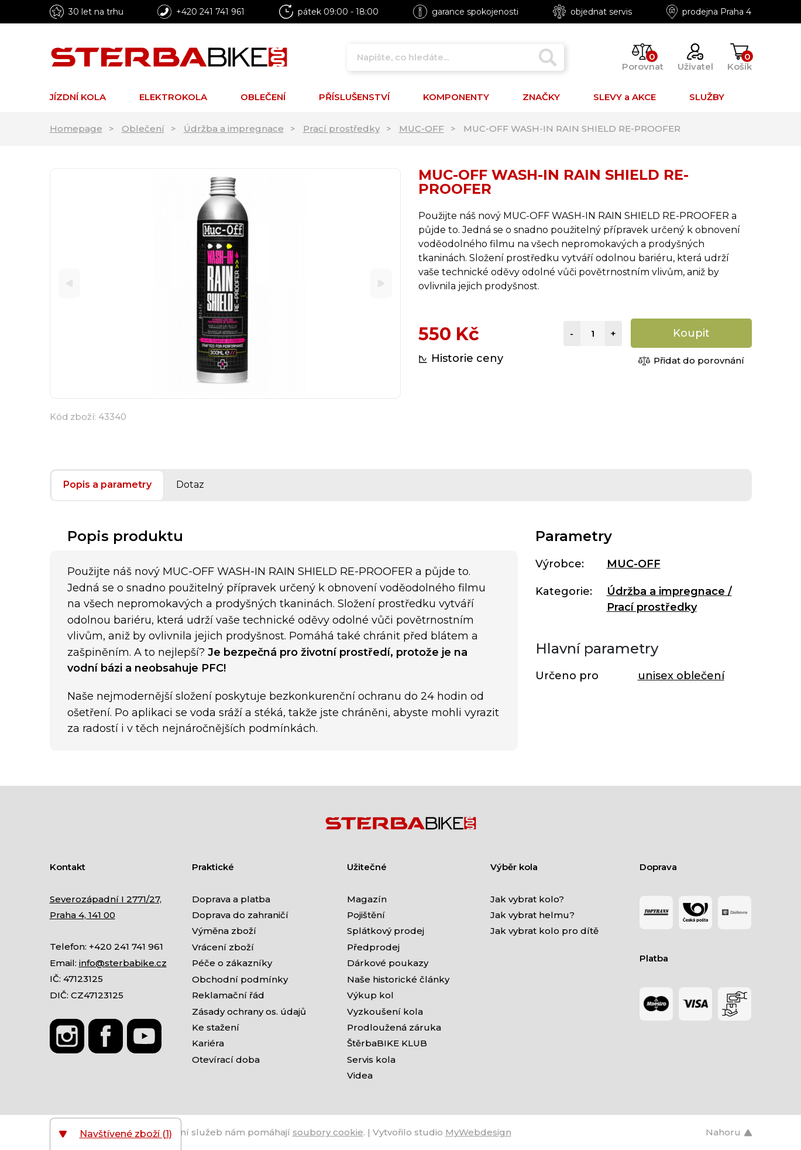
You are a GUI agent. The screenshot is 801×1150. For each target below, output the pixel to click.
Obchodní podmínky (240, 979)
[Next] (381, 284)
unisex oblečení (681, 675)
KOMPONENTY (456, 96)
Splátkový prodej (385, 930)
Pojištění (366, 914)
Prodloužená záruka (394, 1027)
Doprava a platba (231, 899)
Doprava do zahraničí (240, 914)
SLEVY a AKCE (624, 96)
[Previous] (69, 284)
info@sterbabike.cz (123, 962)
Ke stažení (215, 1027)
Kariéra (208, 1043)
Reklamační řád (228, 995)
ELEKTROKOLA (173, 96)
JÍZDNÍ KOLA (78, 96)
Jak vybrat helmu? (532, 914)
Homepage (76, 128)
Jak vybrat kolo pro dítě (544, 930)
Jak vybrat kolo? (527, 899)
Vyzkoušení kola (385, 1011)
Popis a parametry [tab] (107, 484)
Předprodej (373, 947)
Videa (360, 1075)
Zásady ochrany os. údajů (249, 1011)
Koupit (691, 333)
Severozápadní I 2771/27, (105, 899)
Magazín (367, 899)
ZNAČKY (541, 96)
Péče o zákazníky (232, 962)
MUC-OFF (421, 128)
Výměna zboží (224, 930)
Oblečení (143, 128)
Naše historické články (398, 979)
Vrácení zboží (223, 947)
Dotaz (190, 484)
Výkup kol (370, 995)
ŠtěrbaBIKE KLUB (387, 1043)
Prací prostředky (341, 128)
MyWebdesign (478, 1132)
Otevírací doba (226, 1059)
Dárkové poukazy (387, 962)
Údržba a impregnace (234, 128)
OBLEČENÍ (263, 96)
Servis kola (371, 1059)
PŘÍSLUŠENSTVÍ (354, 96)
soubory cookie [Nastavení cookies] (328, 1132)
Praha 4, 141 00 (82, 914)
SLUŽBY (706, 96)
